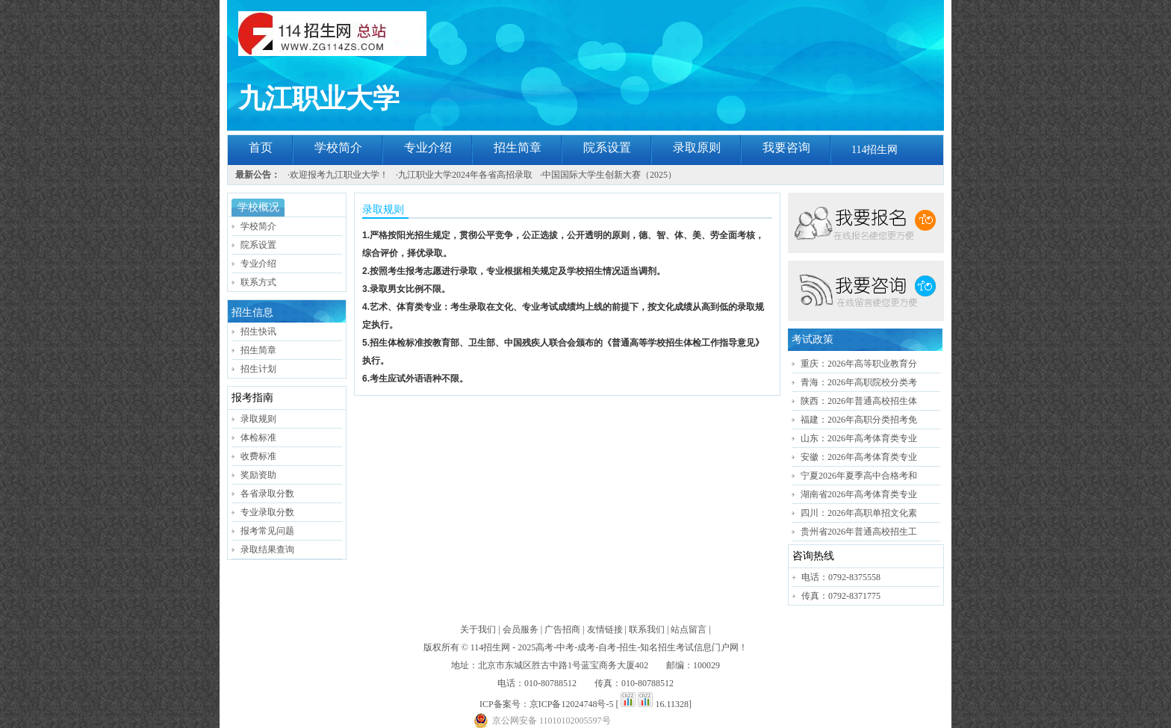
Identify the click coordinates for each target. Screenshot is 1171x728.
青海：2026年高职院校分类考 (859, 382)
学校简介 (338, 147)
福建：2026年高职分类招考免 (859, 419)
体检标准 (258, 437)
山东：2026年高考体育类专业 (859, 438)
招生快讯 (258, 331)
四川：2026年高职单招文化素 (859, 513)
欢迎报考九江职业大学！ (339, 174)
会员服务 (520, 629)
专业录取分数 (267, 512)
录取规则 (258, 419)
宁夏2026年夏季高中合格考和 (859, 475)
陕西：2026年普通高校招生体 (859, 401)
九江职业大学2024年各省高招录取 (465, 174)
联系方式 (258, 282)
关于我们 (478, 629)
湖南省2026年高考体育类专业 (859, 494)
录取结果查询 (267, 549)
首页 (261, 147)
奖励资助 (258, 475)
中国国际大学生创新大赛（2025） (609, 174)
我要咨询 (786, 147)
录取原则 (697, 147)
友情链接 (605, 629)
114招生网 (874, 149)
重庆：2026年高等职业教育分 (859, 363)
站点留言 (688, 629)
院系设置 (607, 147)
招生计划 (258, 369)
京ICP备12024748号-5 (571, 704)
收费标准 (258, 456)
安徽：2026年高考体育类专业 (859, 457)
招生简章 (517, 147)
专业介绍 (428, 147)
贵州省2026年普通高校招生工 (859, 531)
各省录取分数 (267, 493)
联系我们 (647, 629)
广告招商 (562, 629)
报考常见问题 (267, 531)
